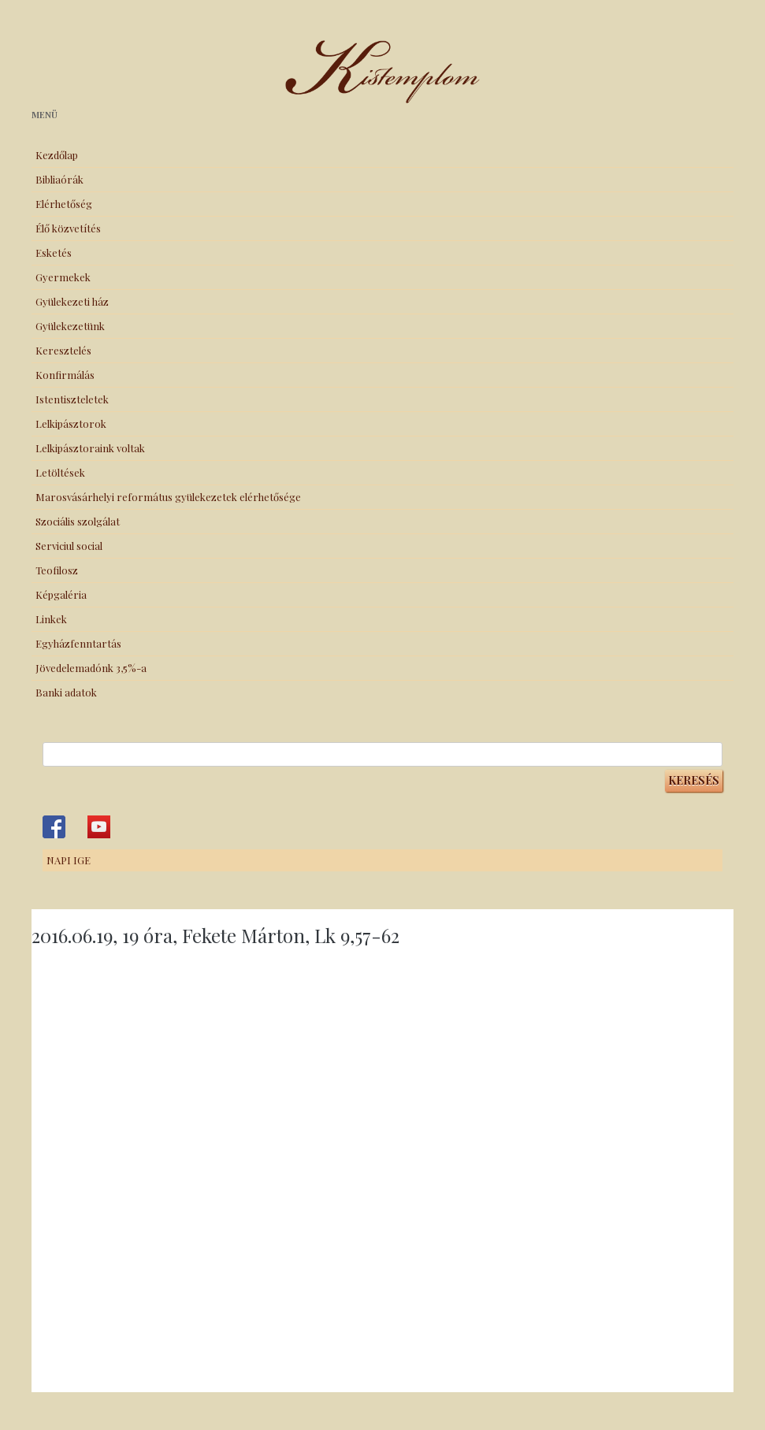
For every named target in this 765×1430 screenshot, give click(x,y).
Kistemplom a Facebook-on (54, 826)
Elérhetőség (63, 203)
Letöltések (60, 472)
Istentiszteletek (72, 399)
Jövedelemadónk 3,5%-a (91, 667)
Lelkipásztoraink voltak (90, 448)
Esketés (53, 252)
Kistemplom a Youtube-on (98, 826)
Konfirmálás (65, 374)
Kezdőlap (56, 155)
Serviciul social (68, 545)
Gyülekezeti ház (72, 301)
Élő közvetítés (68, 228)
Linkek (51, 619)
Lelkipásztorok (70, 423)
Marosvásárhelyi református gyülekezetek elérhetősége (168, 496)
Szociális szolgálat (77, 521)
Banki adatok (66, 692)
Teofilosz (56, 570)
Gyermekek (63, 277)
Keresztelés (63, 350)
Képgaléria (61, 594)
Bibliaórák (59, 179)
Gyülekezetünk (70, 325)
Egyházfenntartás (78, 643)
